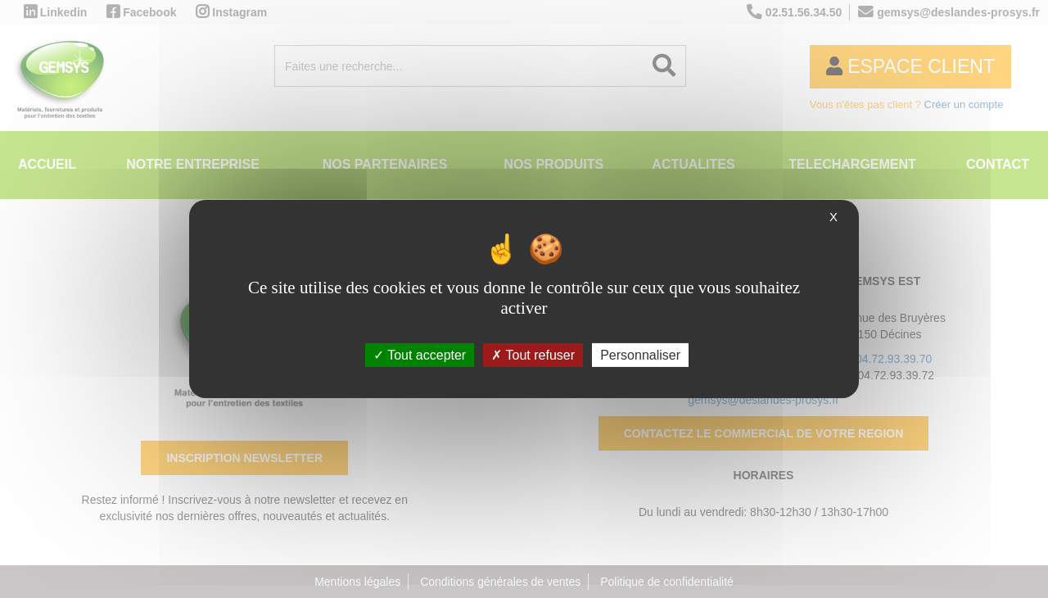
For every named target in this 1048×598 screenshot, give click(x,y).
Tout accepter (419, 355)
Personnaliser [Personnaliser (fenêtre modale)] (640, 355)
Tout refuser (533, 355)
